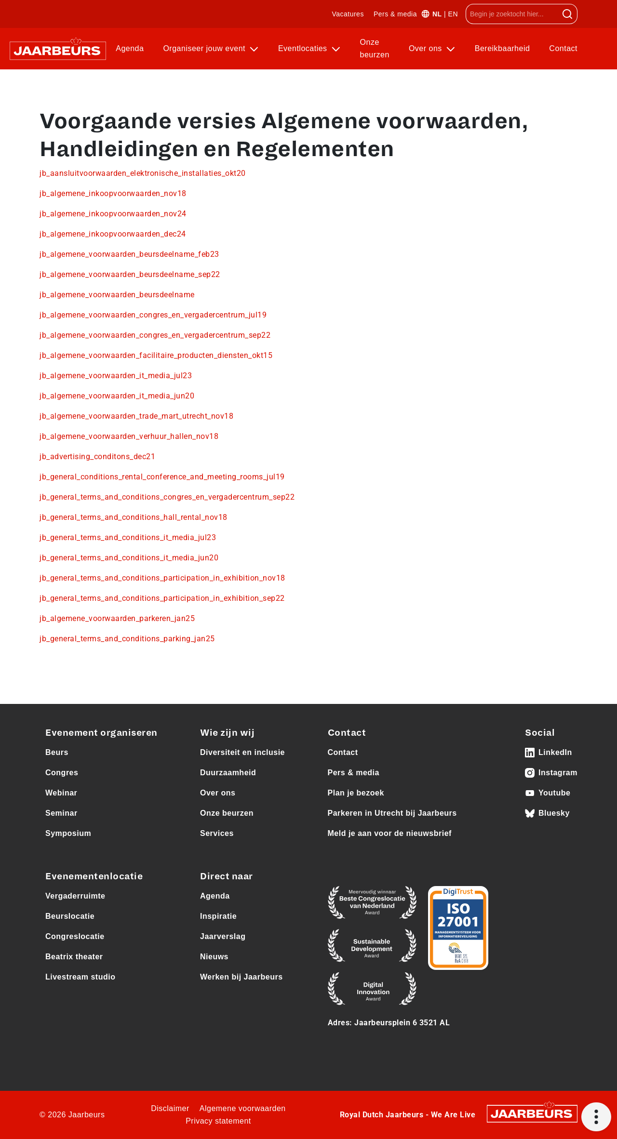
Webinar (61, 793)
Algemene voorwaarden (243, 1108)
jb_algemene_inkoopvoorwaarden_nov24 (113, 213)
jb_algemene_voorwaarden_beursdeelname (117, 294)
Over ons (426, 48)
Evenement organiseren (101, 733)
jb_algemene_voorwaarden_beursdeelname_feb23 (129, 254)
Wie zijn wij (227, 733)
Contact (563, 48)
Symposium (68, 833)
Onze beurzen (374, 48)
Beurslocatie (69, 916)
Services (217, 833)
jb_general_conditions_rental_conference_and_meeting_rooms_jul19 (162, 476)
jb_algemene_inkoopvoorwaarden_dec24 (113, 233)
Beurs (56, 752)
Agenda (130, 48)
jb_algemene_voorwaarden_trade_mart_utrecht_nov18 (136, 416)
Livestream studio (80, 977)
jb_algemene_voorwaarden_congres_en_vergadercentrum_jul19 (153, 314)
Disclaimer (170, 1108)
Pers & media (395, 14)
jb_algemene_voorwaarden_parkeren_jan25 (117, 618)
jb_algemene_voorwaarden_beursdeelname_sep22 (130, 274)
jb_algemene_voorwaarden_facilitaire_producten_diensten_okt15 (156, 355)
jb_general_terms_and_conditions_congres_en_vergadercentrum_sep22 (167, 497)
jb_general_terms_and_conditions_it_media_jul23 (128, 537)
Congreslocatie (75, 936)
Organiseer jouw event (205, 48)
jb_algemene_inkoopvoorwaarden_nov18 (113, 193)
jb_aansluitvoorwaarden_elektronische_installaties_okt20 (143, 173)
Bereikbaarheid (502, 48)
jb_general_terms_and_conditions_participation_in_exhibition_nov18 (162, 578)
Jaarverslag (222, 936)
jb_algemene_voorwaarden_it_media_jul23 (116, 375)
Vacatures (348, 14)
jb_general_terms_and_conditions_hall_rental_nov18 (134, 517)
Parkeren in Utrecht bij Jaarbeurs (392, 813)
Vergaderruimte (75, 896)
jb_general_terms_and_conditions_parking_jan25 (127, 638)
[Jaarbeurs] (532, 1113)
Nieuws (214, 957)
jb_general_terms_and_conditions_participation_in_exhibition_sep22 (162, 598)
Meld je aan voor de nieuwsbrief (390, 833)
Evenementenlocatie (94, 876)
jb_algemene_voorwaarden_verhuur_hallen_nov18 (129, 436)
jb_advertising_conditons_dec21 (97, 456)
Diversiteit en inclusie (242, 752)
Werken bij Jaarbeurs (241, 977)
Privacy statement (218, 1121)
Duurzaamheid (228, 772)
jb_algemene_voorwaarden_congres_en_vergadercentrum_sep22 (155, 335)
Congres (61, 772)
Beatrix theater (74, 957)
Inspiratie (218, 916)
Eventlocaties (304, 48)
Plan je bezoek (356, 793)
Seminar (61, 813)
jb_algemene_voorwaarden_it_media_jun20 (117, 395)
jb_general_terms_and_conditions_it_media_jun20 (129, 557)
